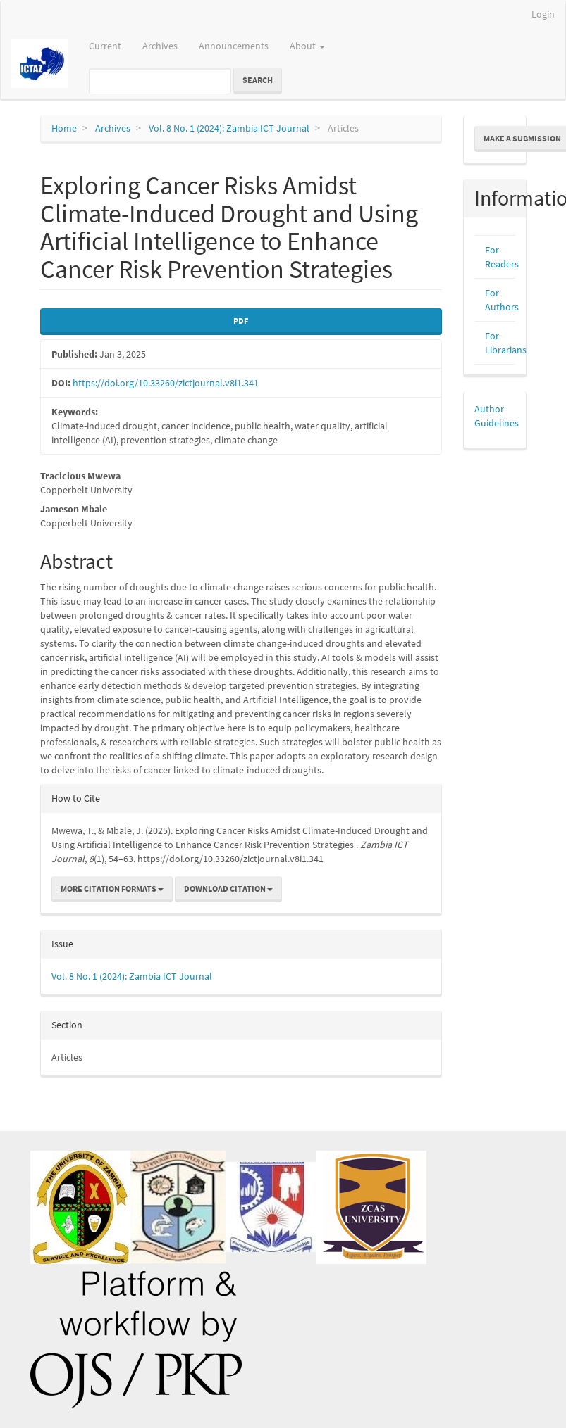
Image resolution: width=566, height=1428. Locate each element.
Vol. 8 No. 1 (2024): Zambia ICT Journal (229, 128)
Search (257, 80)
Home (64, 128)
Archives (160, 45)
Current (105, 45)
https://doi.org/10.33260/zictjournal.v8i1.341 (166, 383)
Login (543, 14)
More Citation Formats (112, 888)
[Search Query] (160, 81)
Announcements (234, 45)
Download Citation (228, 888)
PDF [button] (240, 320)
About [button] (307, 45)
